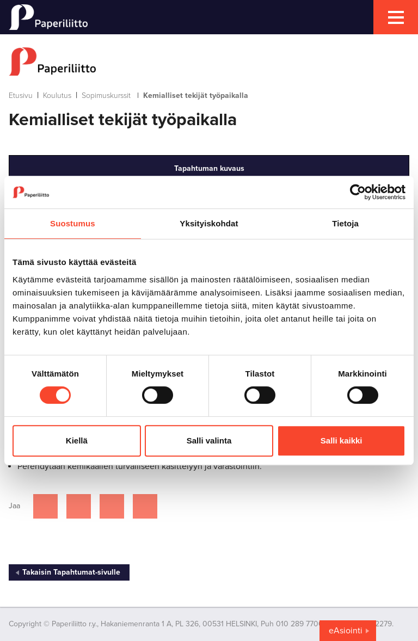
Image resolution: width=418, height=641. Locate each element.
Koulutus (57, 95)
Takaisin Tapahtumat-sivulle (71, 572)
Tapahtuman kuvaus (209, 168)
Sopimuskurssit (106, 95)
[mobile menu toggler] (395, 17)
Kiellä (77, 440)
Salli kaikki (341, 440)
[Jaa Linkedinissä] (112, 506)
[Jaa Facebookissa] (45, 506)
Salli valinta (209, 440)
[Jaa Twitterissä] (78, 506)
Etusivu (21, 95)
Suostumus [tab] (72, 223)
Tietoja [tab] (345, 223)
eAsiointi (345, 630)
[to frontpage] (209, 61)
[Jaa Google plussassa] (145, 506)
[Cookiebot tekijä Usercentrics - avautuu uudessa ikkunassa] (357, 192)
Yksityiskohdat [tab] (209, 223)
